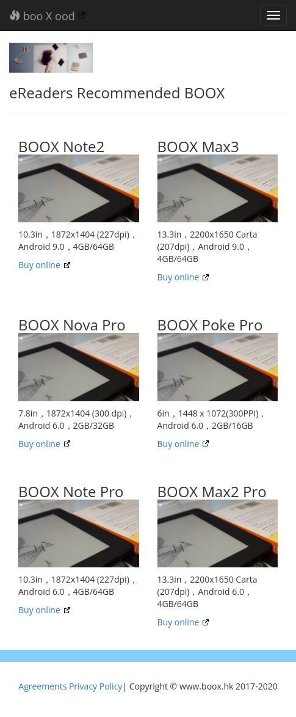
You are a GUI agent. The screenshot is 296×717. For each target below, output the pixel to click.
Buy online (39, 265)
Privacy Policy (95, 686)
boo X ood (42, 16)
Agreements (43, 686)
